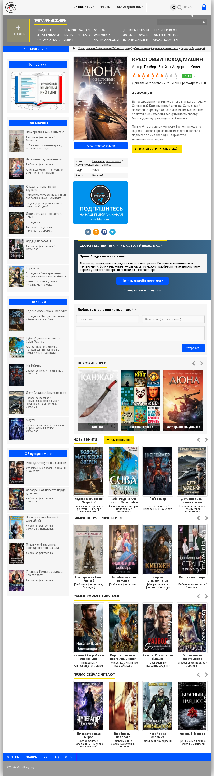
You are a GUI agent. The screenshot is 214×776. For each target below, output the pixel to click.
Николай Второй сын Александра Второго (89, 657)
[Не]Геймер (158, 499)
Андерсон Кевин (186, 66)
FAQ (56, 757)
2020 (95, 170)
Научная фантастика (49, 39)
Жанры (105, 7)
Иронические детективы (110, 39)
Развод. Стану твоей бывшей (158, 657)
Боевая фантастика (48, 34)
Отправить (193, 348)
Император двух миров (89, 735)
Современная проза (166, 34)
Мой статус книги (101, 146)
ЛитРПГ (69, 39)
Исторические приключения (142, 39)
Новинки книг (84, 7)
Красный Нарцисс (192, 733)
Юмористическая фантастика (85, 34)
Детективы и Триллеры (138, 30)
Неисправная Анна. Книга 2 (88, 578)
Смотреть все (118, 439)
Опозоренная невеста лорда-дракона (192, 657)
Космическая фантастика (93, 164)
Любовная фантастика (80, 30)
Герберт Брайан (157, 66)
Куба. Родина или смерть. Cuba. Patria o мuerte (123, 500)
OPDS (69, 757)
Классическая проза (167, 39)
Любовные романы (136, 34)
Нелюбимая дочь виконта (123, 578)
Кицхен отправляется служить (158, 578)
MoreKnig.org (34, 7)
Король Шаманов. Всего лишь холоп (123, 657)
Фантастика (102, 34)
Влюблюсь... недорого (123, 735)
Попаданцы (43, 30)
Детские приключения (168, 30)
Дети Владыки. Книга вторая (192, 500)
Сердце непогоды (192, 577)
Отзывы (13, 757)
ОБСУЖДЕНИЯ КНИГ (130, 7)
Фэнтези (100, 30)
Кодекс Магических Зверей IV (88, 500)
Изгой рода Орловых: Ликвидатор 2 (158, 735)
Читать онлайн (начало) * (142, 281)
